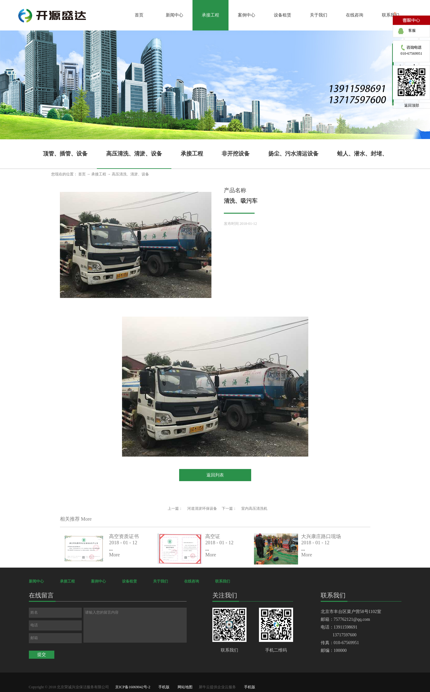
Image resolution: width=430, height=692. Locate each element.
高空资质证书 (124, 536)
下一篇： (244, 508)
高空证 (212, 536)
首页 (139, 15)
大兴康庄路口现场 (321, 536)
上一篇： (192, 508)
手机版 (163, 687)
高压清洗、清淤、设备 (130, 174)
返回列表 (215, 475)
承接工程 (98, 174)
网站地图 (184, 687)
